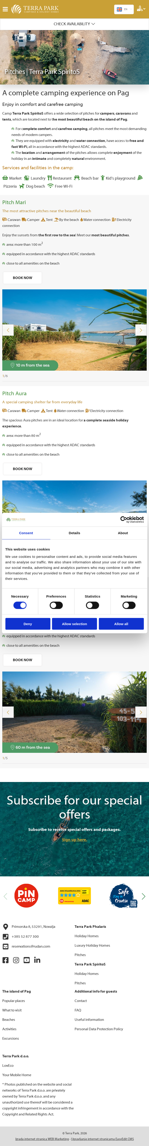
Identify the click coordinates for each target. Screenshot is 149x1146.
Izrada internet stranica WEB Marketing (42, 1139)
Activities (9, 1029)
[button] (144, 897)
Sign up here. (74, 839)
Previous (8, 330)
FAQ (78, 1010)
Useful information (89, 1020)
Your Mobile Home (16, 1075)
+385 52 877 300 (20, 937)
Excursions (10, 1038)
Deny (28, 624)
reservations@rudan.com (26, 946)
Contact (81, 1001)
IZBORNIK (6, 9)
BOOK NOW (22, 278)
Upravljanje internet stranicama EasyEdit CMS (102, 1139)
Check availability (72, 24)
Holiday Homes (87, 936)
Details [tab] (74, 533)
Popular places (13, 1001)
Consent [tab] (26, 533)
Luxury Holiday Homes (92, 945)
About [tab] (123, 533)
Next (141, 330)
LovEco (8, 1066)
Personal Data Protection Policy (99, 1029)
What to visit (12, 1010)
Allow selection (74, 624)
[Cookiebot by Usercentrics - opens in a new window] (124, 519)
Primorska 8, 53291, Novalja (28, 927)
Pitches (80, 955)
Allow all (121, 624)
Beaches (8, 1020)
